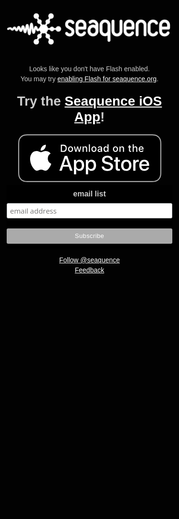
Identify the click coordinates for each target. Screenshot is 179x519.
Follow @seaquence (89, 260)
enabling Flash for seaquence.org (107, 79)
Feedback (89, 270)
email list (89, 194)
